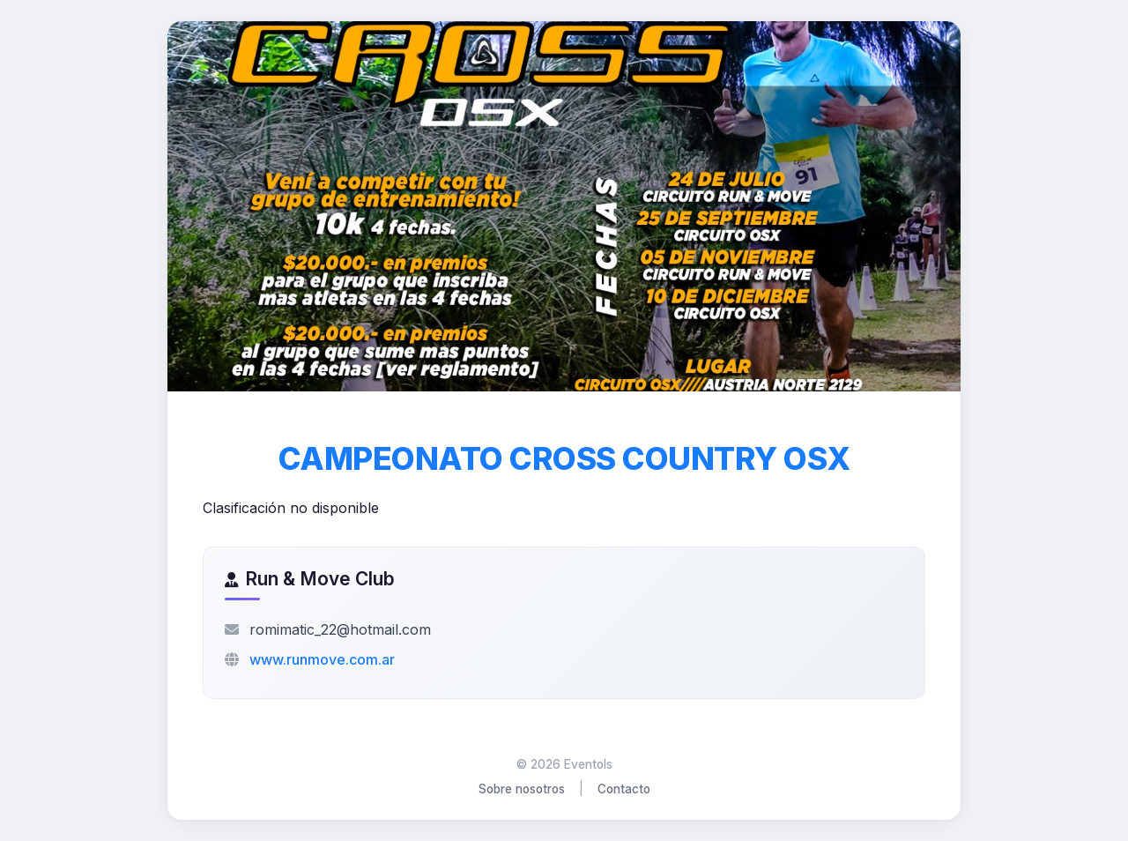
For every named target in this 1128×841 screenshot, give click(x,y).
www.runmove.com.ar (322, 659)
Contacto (623, 789)
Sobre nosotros (522, 789)
